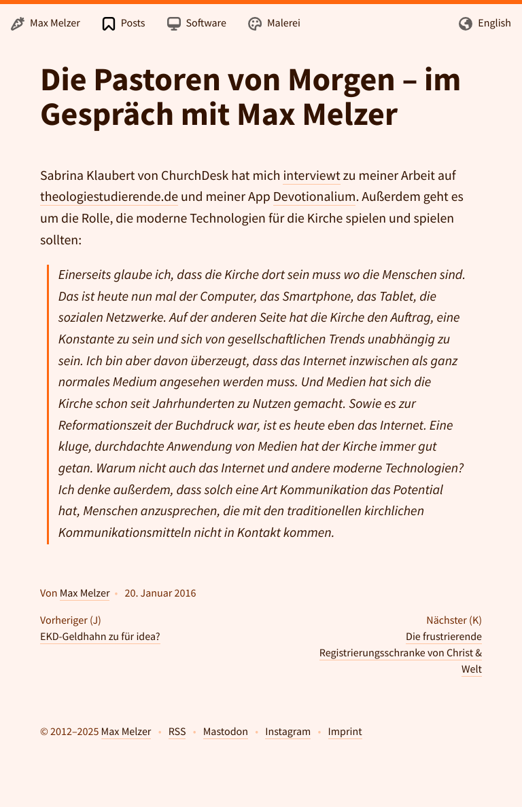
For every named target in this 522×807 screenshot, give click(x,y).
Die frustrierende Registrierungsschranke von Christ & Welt (400, 653)
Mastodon (225, 731)
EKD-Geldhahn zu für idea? (100, 636)
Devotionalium (314, 197)
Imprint (345, 731)
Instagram (288, 731)
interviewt (311, 176)
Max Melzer (85, 593)
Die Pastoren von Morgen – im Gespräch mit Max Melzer (250, 96)
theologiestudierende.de (109, 197)
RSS (177, 731)
